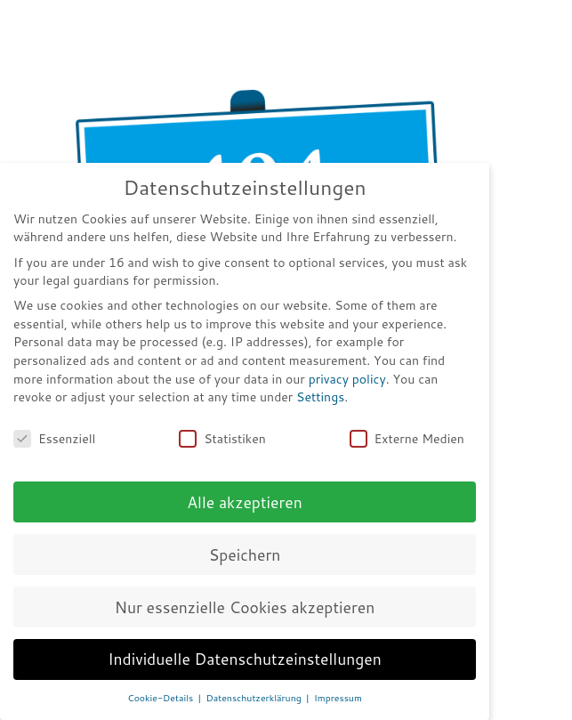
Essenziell (54, 439)
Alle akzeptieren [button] (244, 502)
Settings (320, 397)
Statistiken (222, 439)
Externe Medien (407, 439)
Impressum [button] (338, 698)
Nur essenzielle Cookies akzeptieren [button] (245, 607)
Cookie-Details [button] (161, 698)
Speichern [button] (245, 555)
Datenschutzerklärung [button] (255, 698)
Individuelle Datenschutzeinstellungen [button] (245, 659)
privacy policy (347, 379)
